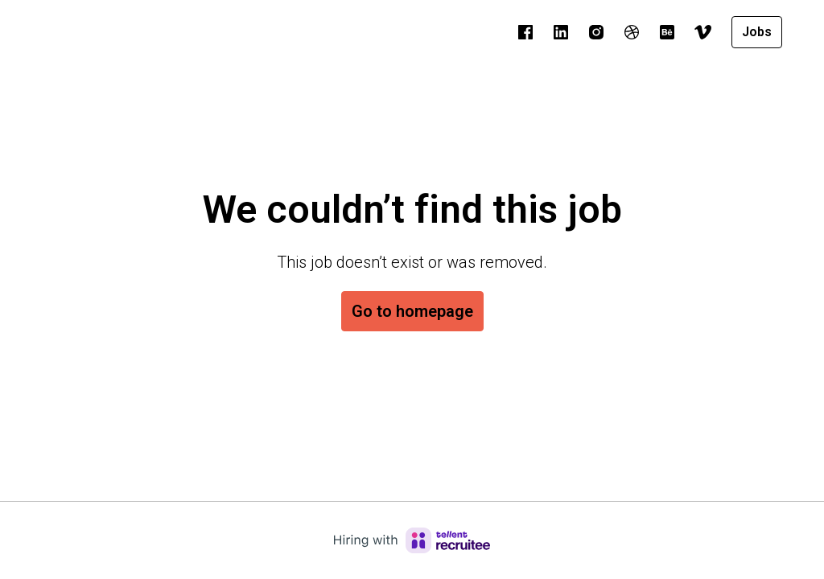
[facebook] (525, 32)
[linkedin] (561, 32)
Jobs (757, 31)
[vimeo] (702, 32)
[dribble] (632, 32)
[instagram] (596, 32)
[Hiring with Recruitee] (412, 540)
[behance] (667, 32)
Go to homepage (412, 311)
